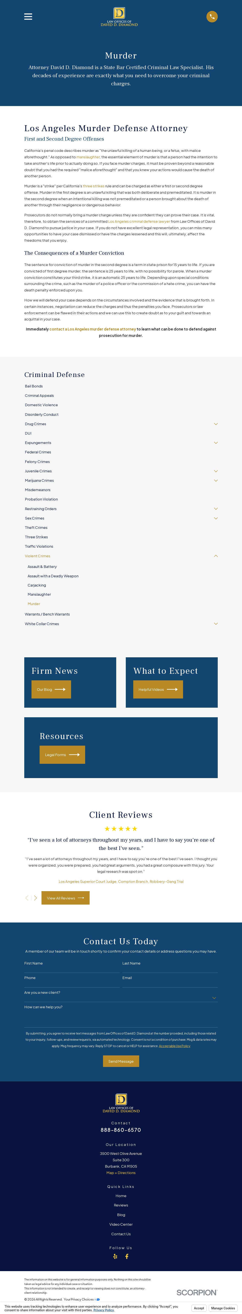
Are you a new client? (42, 992)
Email (127, 978)
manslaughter (88, 156)
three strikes (94, 185)
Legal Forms (62, 754)
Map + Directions (121, 1172)
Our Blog (51, 689)
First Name (33, 963)
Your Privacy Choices (82, 1299)
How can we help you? (43, 1007)
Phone (30, 978)
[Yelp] (115, 1256)
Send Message (121, 1061)
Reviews (121, 1205)
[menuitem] (121, 386)
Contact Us (121, 1234)
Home (121, 1195)
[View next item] (35, 898)
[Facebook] (126, 1256)
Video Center (121, 1224)
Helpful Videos (158, 689)
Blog (121, 1214)
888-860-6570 (121, 1130)
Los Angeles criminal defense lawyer (139, 221)
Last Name (131, 963)
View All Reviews (65, 898)
